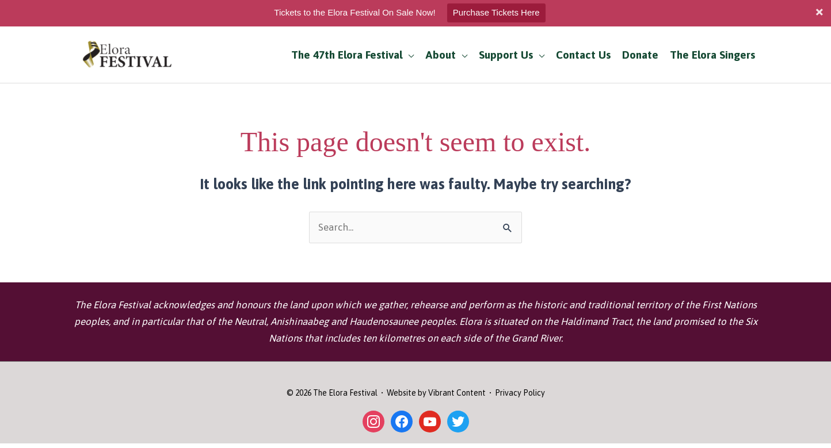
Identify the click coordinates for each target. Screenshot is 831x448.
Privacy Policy (520, 392)
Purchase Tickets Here (496, 12)
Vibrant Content (457, 392)
